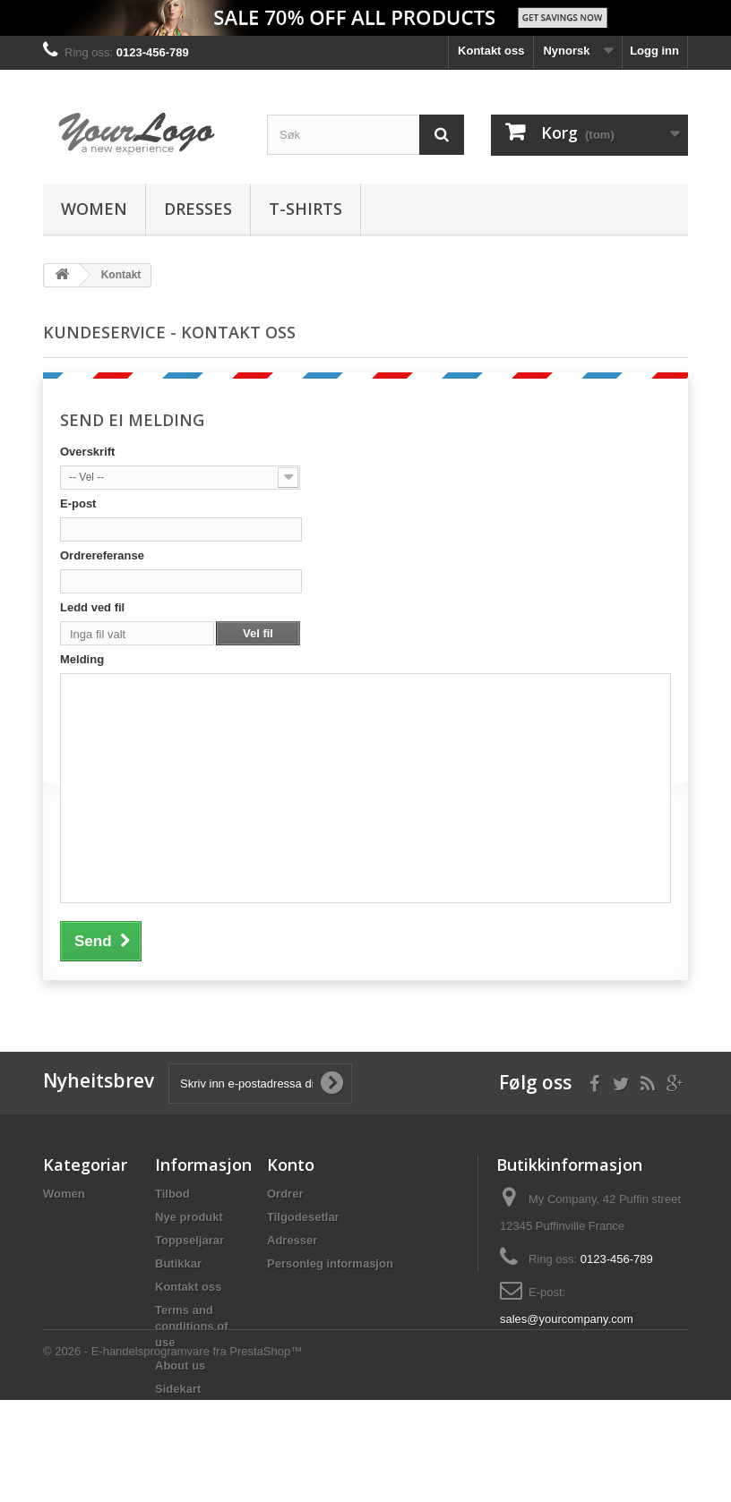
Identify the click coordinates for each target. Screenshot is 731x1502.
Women (94, 208)
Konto (290, 1164)
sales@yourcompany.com (566, 1319)
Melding (82, 659)
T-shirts (305, 208)
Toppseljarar (189, 1240)
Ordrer (285, 1193)
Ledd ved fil (92, 607)
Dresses (198, 208)
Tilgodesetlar (303, 1217)
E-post (78, 503)
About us (180, 1365)
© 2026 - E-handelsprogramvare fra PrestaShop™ (172, 1453)
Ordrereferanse (102, 555)
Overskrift (87, 451)
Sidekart (178, 1388)
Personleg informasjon (330, 1263)
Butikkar (178, 1263)
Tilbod (172, 1193)
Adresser (292, 1240)
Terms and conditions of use (191, 1326)
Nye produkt (189, 1217)
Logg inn (654, 50)
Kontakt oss (491, 50)
